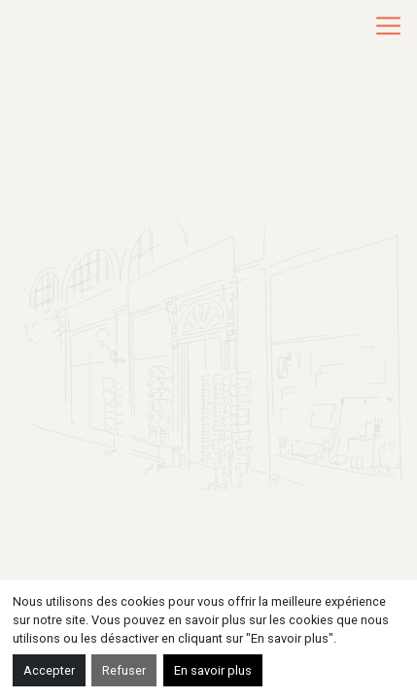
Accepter (49, 670)
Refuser (124, 670)
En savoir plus (213, 670)
